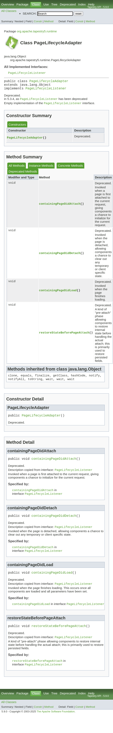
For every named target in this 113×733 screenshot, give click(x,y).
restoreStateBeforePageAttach (64, 336)
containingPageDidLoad (58, 294)
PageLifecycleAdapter (48, 82)
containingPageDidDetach (59, 257)
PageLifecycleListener (27, 73)
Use (46, 4)
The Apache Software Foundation (56, 724)
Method (49, 21)
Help (91, 4)
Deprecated (68, 4)
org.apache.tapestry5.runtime (37, 31)
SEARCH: (29, 13)
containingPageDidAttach (59, 207)
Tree (54, 4)
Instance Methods (41, 169)
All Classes (8, 11)
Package (22, 4)
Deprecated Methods (22, 175)
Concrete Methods (70, 169)
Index (82, 4)
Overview (7, 4)
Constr (38, 21)
